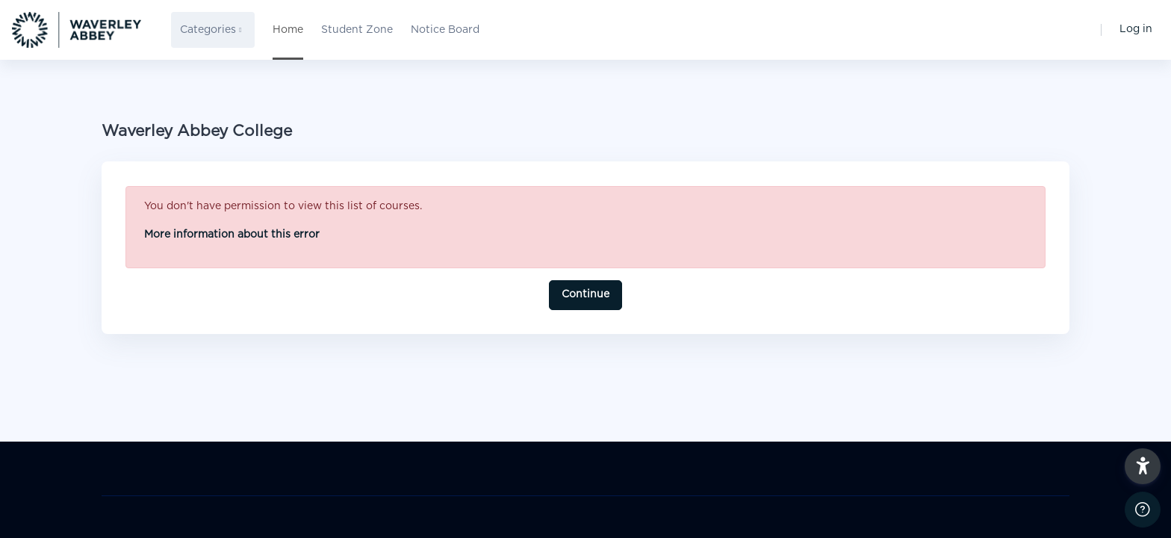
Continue (585, 294)
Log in (1135, 29)
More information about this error (232, 234)
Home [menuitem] (288, 30)
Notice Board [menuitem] (445, 30)
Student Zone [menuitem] (357, 30)
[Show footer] (1143, 510)
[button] (1143, 466)
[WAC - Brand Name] (76, 30)
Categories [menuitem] (208, 30)
